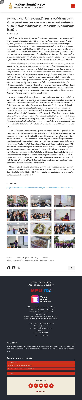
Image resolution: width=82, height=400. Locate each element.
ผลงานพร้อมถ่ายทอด (46, 346)
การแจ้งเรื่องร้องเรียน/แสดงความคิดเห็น (20, 366)
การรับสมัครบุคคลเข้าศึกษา (24, 346)
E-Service (60, 346)
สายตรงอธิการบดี (13, 362)
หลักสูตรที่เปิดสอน (11, 346)
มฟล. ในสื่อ (67, 346)
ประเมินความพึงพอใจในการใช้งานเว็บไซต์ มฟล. (22, 369)
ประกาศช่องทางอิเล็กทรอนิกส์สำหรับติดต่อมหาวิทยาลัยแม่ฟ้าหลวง (41, 319)
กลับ (71, 268)
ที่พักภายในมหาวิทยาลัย (15, 349)
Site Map (10, 374)
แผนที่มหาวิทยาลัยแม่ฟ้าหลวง (48, 349)
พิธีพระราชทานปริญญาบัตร (64, 349)
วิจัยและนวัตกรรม (35, 346)
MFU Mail (54, 346)
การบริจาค (34, 349)
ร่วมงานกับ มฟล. (26, 349)
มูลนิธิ (38, 349)
